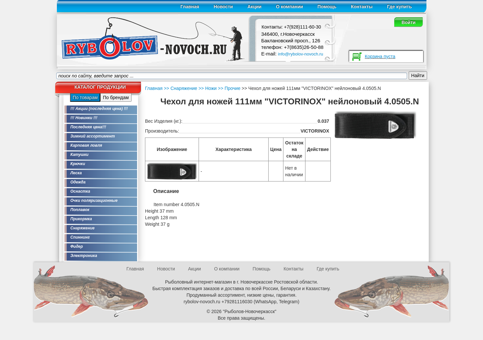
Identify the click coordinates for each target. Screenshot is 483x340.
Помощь (327, 6)
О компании (289, 6)
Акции (254, 6)
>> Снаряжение (180, 88)
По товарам (85, 97)
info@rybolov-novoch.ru (300, 54)
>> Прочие (228, 88)
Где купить (399, 6)
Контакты (362, 6)
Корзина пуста (380, 56)
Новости (223, 6)
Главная (190, 6)
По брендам (116, 97)
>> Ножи (207, 88)
